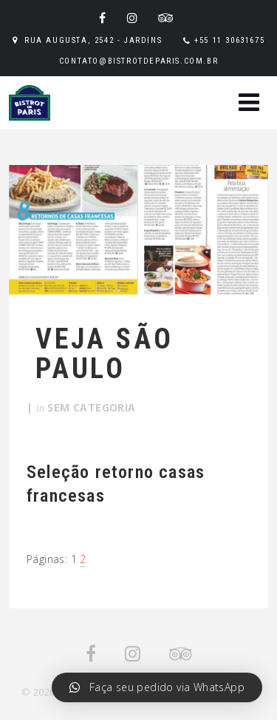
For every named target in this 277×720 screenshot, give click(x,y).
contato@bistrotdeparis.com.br (138, 61)
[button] (249, 104)
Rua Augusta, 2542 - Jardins (93, 40)
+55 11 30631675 (229, 40)
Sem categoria (91, 407)
